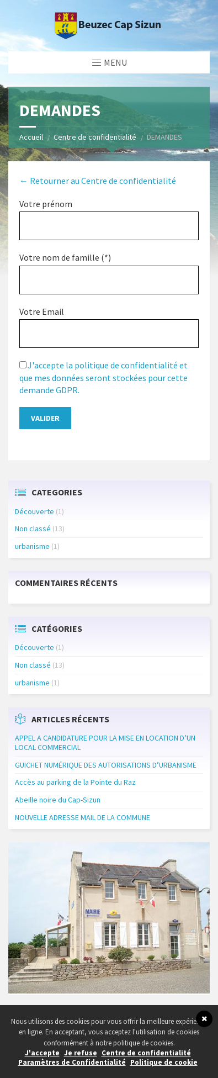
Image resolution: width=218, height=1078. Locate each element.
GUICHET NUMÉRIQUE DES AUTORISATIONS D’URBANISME (105, 765)
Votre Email (41, 311)
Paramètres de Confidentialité (72, 1062)
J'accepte (42, 1053)
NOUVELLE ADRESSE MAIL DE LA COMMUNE (82, 817)
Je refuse (80, 1053)
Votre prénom (45, 203)
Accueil (31, 137)
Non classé (33, 528)
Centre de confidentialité (95, 137)
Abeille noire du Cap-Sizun (57, 800)
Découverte (34, 511)
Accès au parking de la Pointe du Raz (75, 782)
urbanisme (32, 546)
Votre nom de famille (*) (65, 257)
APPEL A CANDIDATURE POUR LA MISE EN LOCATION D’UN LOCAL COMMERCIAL (105, 742)
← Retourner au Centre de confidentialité (97, 180)
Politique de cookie (164, 1062)
